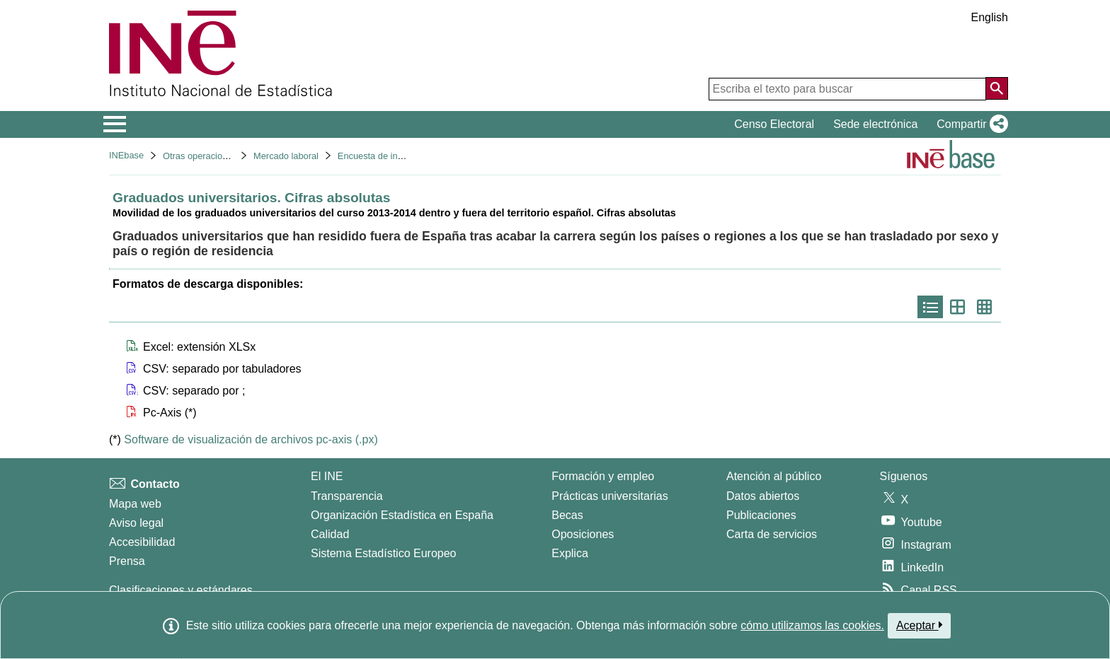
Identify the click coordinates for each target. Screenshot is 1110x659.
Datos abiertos (762, 496)
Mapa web (135, 504)
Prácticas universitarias (609, 496)
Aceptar (919, 625)
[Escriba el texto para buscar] (847, 89)
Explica (569, 553)
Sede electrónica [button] (875, 124)
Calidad (330, 534)
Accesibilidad (142, 542)
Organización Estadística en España (402, 515)
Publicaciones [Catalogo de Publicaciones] (761, 515)
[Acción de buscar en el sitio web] (996, 88)
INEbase (126, 155)
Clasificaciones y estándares (181, 590)
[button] (969, 124)
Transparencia (347, 496)
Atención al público (773, 476)
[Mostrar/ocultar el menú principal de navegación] (115, 124)
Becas (567, 515)
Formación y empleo (602, 476)
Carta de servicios (771, 534)
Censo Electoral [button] (774, 124)
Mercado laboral (286, 156)
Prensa (127, 561)
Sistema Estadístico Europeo (383, 553)
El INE (327, 476)
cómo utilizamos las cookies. (812, 625)
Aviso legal (136, 523)
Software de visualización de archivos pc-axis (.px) (250, 439)
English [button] (989, 17)
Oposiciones (582, 534)
